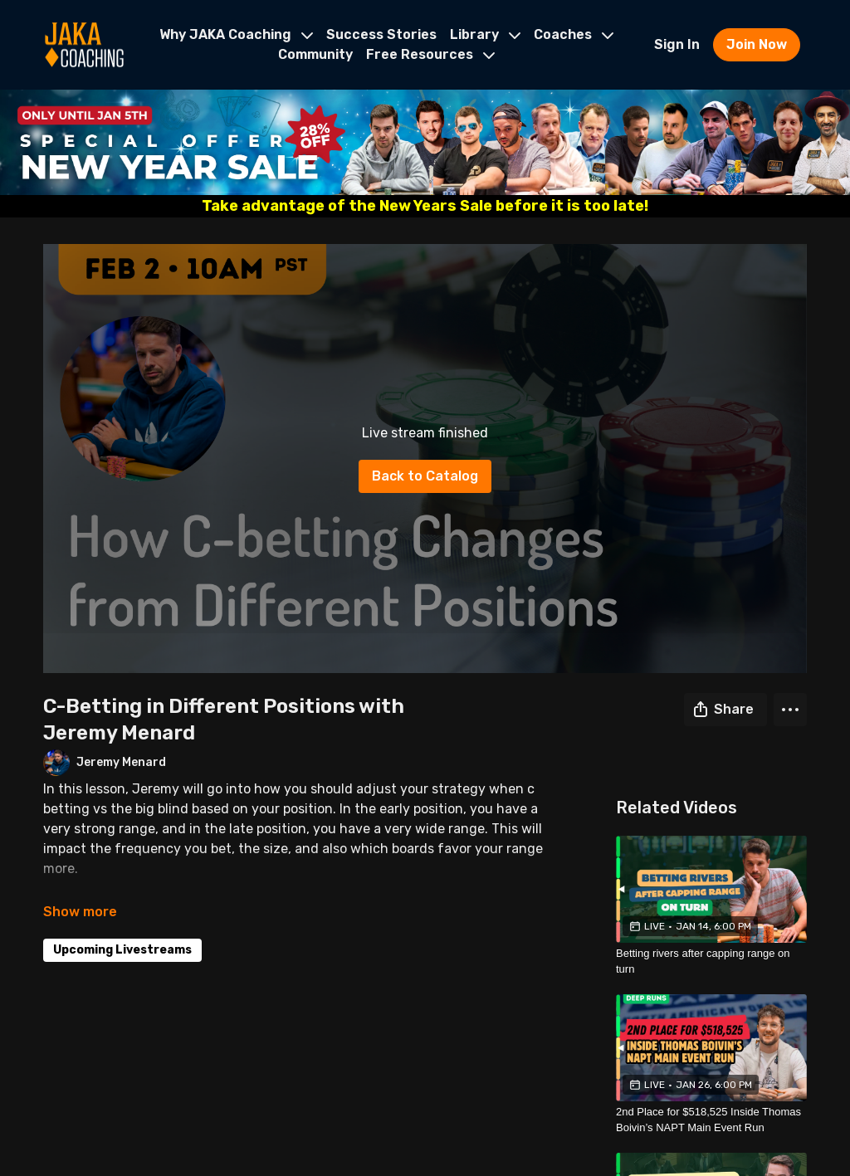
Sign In (677, 44)
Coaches (573, 34)
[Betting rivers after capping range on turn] (711, 961)
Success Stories (381, 34)
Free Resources (430, 54)
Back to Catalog (425, 476)
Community (315, 54)
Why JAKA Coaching (236, 34)
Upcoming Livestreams (122, 950)
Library (485, 34)
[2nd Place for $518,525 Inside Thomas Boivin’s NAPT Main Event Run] (711, 1120)
